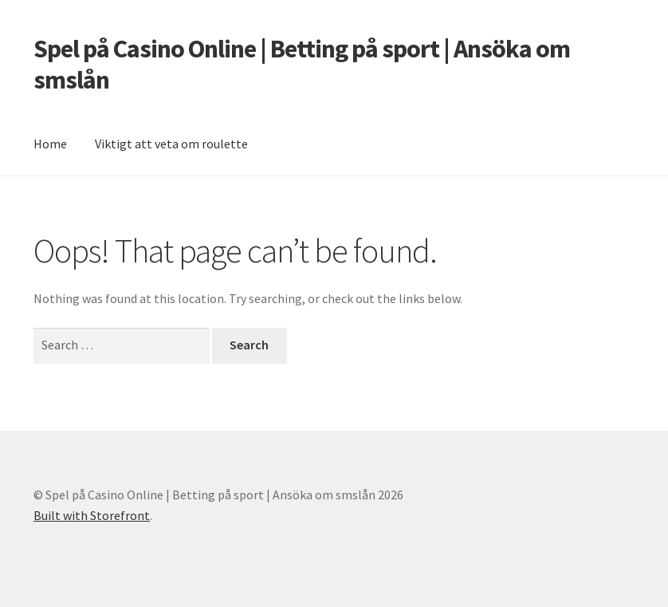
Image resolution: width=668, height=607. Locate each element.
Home (50, 144)
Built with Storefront (91, 515)
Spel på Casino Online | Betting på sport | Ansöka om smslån (301, 64)
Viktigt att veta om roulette (171, 144)
